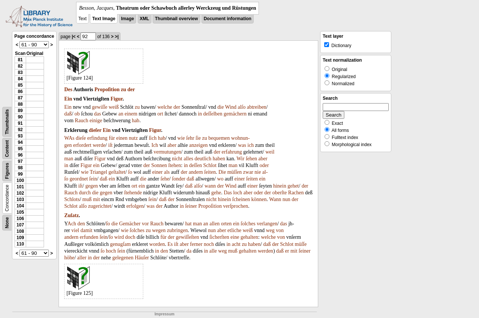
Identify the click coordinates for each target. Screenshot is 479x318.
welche (164, 107)
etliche (234, 230)
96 (20, 155)
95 (20, 148)
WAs (69, 138)
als (167, 172)
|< (73, 36)
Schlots (71, 199)
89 (20, 110)
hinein (279, 186)
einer (157, 172)
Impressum (164, 314)
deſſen (195, 165)
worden (157, 244)
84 (20, 78)
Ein (68, 99)
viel (75, 230)
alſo (241, 107)
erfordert (82, 145)
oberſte (279, 192)
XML (144, 18)
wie (181, 138)
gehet (293, 186)
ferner (196, 244)
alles (188, 158)
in (200, 114)
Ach (72, 223)
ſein (93, 179)
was (242, 145)
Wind (231, 107)
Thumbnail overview (176, 18)
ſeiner (191, 206)
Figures (7, 171)
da (189, 251)
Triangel (98, 172)
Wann (275, 199)
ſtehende (133, 192)
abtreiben (256, 107)
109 (20, 237)
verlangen (267, 223)
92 (20, 129)
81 (20, 59)
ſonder (178, 179)
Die (222, 172)
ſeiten (210, 172)
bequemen (219, 138)
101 (20, 186)
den (81, 223)
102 (20, 193)
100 (20, 180)
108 (20, 231)
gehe (216, 192)
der (131, 89)
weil (270, 152)
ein (96, 165)
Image (127, 18)
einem (131, 114)
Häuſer (142, 257)
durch (85, 192)
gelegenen (123, 257)
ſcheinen (241, 199)
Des (68, 89)
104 (20, 206)
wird (119, 237)
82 (20, 66)
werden (265, 251)
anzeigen (198, 145)
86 (20, 91)
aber (172, 145)
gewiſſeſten (187, 237)
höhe (69, 257)
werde (99, 145)
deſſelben (212, 114)
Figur (116, 99)
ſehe (164, 179)
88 (20, 104)
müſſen (234, 172)
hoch (111, 251)
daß (68, 114)
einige (96, 120)
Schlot (210, 165)
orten (226, 223)
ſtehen (174, 165)
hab (135, 120)
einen (121, 138)
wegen (159, 230)
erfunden (89, 237)
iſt (110, 145)
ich (250, 145)
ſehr (190, 138)
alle (213, 251)
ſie (198, 138)
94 (20, 142)
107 (20, 225)
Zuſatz (71, 215)
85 (20, 85)
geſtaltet (117, 172)
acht (236, 244)
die (220, 107)
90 (20, 117)
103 (20, 199)
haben (219, 158)
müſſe (301, 244)
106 (20, 218)
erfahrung (232, 152)
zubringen (177, 230)
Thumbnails (7, 121)
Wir (240, 158)
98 (20, 167)
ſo (130, 172)
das (97, 114)
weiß (114, 107)
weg (270, 230)
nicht (177, 158)
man (68, 158)
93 (20, 136)
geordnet (79, 179)
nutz (133, 138)
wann (210, 186)
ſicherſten (219, 237)
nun (286, 199)
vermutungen (167, 152)
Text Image (103, 18)
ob (77, 114)
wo (220, 179)
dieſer (95, 130)
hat (188, 223)
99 (20, 174)
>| (117, 36)
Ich (154, 145)
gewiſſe (99, 107)
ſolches (248, 223)
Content (7, 148)
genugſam (120, 244)
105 (20, 212)
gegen (91, 186)
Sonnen (159, 165)
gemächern (235, 114)
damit (87, 230)
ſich (153, 138)
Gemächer (130, 223)
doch (130, 237)
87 (20, 98)
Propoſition (106, 89)
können (258, 199)
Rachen (296, 192)
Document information (227, 18)
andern (196, 172)
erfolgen (135, 206)
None (7, 222)
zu (123, 89)
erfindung (97, 138)
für (112, 138)
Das (228, 192)
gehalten (249, 237)
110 (20, 244)
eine (235, 237)
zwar (248, 172)
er (287, 251)
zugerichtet (99, 206)
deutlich (202, 158)
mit (96, 199)
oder (264, 165)
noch (209, 244)
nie (257, 172)
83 (20, 72)
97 (20, 161)
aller (82, 257)
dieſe (81, 138)
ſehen (251, 158)
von (280, 230)
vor (145, 223)
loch (237, 192)
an (120, 114)
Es (170, 244)
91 (20, 123)
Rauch (81, 120)
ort (160, 114)
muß (87, 199)
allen (214, 223)
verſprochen (235, 206)
